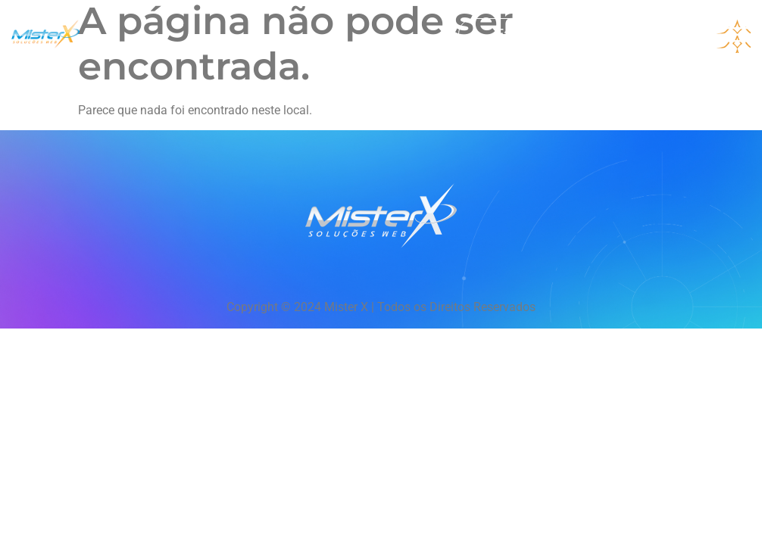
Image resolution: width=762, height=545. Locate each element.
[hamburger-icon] (734, 36)
